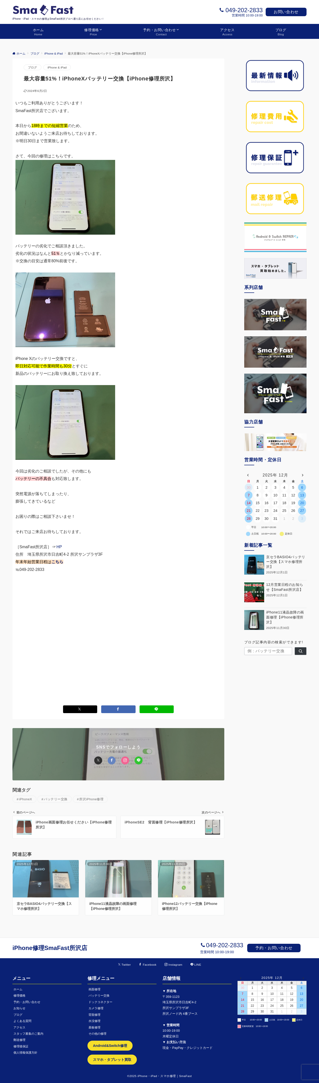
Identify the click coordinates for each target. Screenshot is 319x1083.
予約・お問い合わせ (274, 948)
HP (59, 547)
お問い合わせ (286, 12)
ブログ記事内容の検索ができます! (273, 642)
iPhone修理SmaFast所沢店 (49, 948)
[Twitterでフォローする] (124, 964)
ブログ (32, 67)
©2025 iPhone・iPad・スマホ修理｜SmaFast (159, 1076)
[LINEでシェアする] (157, 709)
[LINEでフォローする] (195, 964)
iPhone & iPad (57, 67)
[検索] (301, 651)
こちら (57, 562)
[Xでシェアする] (80, 709)
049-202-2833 (244, 10)
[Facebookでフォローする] (148, 964)
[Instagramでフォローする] (173, 964)
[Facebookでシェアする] (118, 709)
